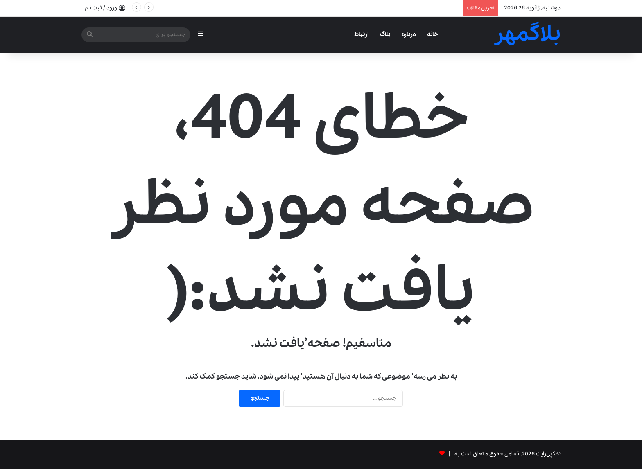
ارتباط (361, 34)
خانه (432, 34)
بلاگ (385, 34)
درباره (409, 34)
